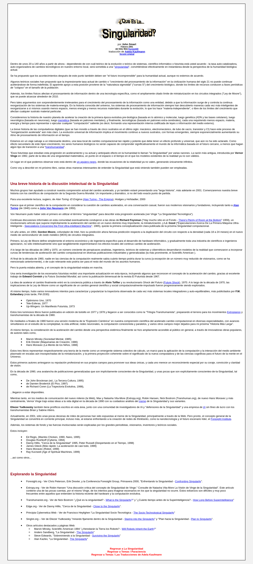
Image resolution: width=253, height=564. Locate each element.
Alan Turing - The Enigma (98, 199)
